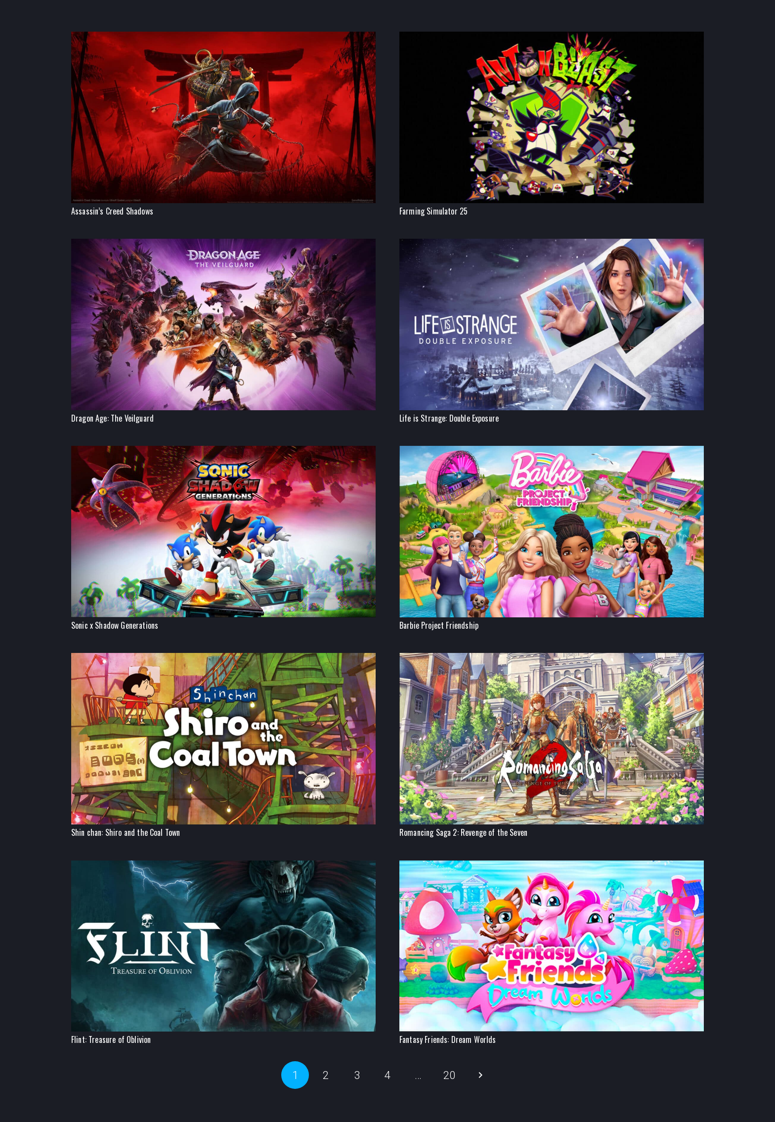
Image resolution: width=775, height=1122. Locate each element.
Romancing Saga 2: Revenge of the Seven (463, 832)
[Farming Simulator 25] (551, 37)
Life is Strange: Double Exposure (449, 418)
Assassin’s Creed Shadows (112, 211)
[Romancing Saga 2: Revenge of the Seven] (551, 658)
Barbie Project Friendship (438, 625)
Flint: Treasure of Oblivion (111, 1039)
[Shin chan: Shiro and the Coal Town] (223, 658)
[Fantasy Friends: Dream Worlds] (551, 866)
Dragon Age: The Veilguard (112, 418)
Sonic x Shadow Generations (114, 625)
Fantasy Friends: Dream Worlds (447, 1039)
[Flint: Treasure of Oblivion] (223, 866)
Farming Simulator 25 (433, 211)
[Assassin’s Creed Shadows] (223, 37)
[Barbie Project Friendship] (551, 451)
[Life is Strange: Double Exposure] (551, 244)
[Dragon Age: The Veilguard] (223, 244)
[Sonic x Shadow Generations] (223, 451)
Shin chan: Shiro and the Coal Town (125, 832)
